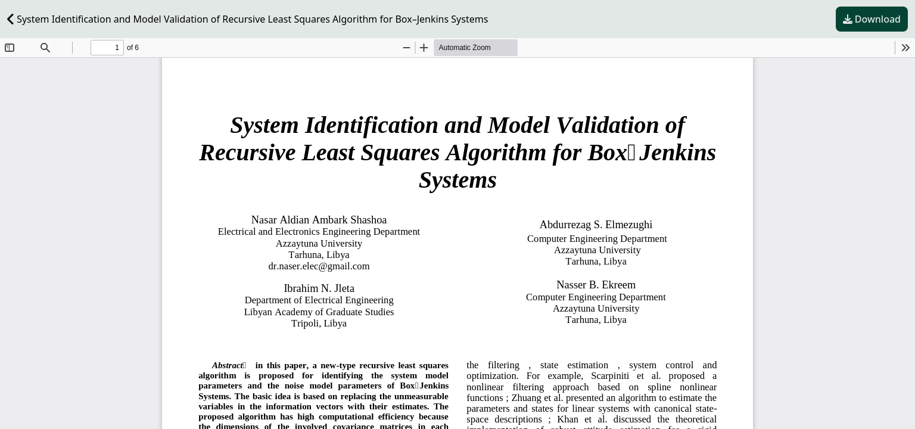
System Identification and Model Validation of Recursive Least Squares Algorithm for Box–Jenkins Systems (247, 19)
